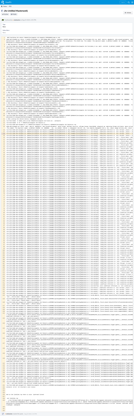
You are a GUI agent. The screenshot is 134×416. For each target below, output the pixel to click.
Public (15, 14)
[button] (132, 2)
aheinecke (16, 20)
